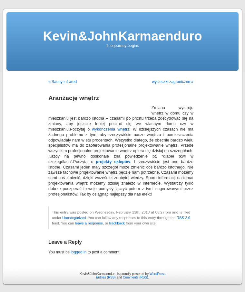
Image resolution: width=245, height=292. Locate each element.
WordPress (157, 274)
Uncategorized (74, 218)
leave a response (89, 223)
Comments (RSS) (135, 277)
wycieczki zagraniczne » (172, 81)
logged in (79, 252)
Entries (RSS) (106, 277)
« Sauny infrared (62, 81)
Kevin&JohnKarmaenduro (122, 36)
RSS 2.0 (183, 218)
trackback (117, 223)
